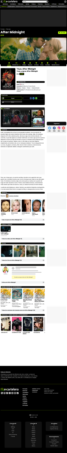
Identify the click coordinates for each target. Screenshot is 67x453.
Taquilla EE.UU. (54, 6)
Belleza (33, 430)
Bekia (33, 427)
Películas (20, 4)
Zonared (54, 444)
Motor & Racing (13, 434)
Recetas (33, 438)
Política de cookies (48, 391)
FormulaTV (54, 440)
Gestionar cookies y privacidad (51, 393)
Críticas (54, 4)
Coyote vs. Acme (20, 6)
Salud (33, 436)
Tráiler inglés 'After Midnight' (5, 233)
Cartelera (13, 4)
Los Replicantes (54, 427)
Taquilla (25, 401)
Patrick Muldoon (46, 6)
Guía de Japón (54, 445)
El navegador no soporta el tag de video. (16, 118)
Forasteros (37, 332)
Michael (39, 6)
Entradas (61, 4)
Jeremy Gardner (14, 196)
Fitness (33, 442)
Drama (23, 88)
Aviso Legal (46, 388)
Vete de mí (4, 332)
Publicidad (35, 390)
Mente (33, 446)
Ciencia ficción (35, 88)
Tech (13, 429)
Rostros (47, 4)
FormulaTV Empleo (54, 442)
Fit (13, 432)
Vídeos (33, 4)
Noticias (5, 4)
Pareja (33, 434)
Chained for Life (16, 332)
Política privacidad (49, 390)
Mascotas (33, 440)
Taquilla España (11, 6)
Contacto (34, 392)
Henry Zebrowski (35, 213)
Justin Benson (26, 213)
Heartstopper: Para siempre (30, 6)
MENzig (13, 427)
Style (13, 430)
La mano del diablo (26, 333)
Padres (33, 432)
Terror (28, 88)
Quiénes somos (36, 388)
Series (27, 4)
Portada (2, 29)
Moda (33, 429)
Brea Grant (14, 213)
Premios (40, 4)
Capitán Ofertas (54, 429)
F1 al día (13, 436)
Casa (33, 444)
